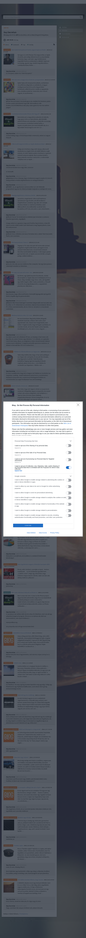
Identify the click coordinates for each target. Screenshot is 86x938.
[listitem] (43, 441)
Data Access (43, 533)
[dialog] (43, 469)
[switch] (68, 445)
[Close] (79, 405)
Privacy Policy (54, 533)
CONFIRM (28, 525)
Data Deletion (31, 533)
